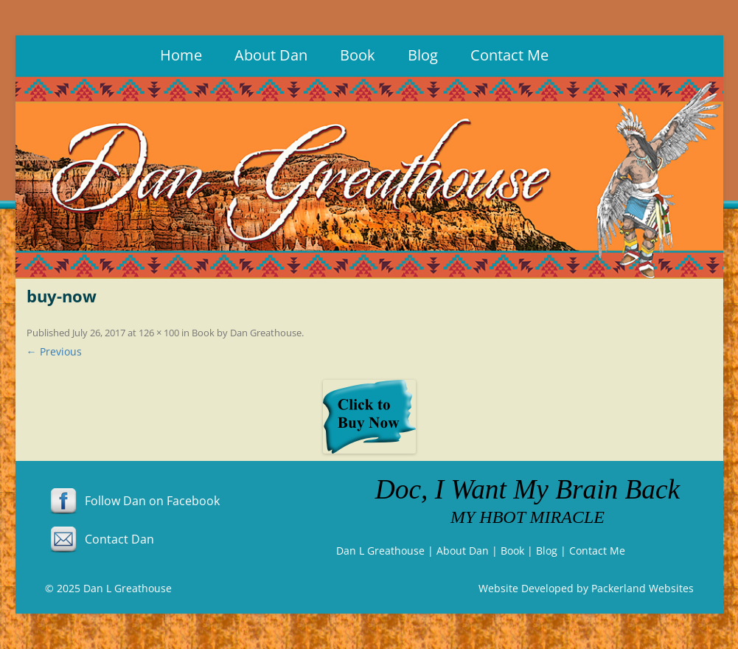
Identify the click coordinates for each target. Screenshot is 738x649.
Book (357, 55)
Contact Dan (99, 539)
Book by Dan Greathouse (247, 332)
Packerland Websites (642, 588)
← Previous (54, 351)
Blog (423, 55)
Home (181, 55)
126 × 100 (159, 332)
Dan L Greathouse (380, 551)
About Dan (270, 55)
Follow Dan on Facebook (132, 501)
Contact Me (509, 55)
